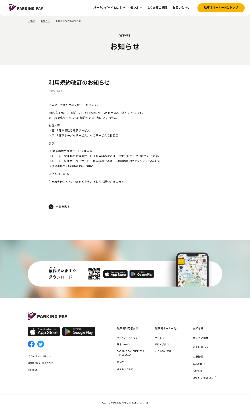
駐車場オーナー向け (167, 328)
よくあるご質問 (125, 369)
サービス (159, 338)
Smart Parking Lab (203, 378)
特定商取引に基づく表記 (40, 363)
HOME (31, 21)
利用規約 (32, 370)
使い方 (120, 362)
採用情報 (197, 371)
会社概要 (197, 364)
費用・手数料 (162, 344)
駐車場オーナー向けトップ (221, 7)
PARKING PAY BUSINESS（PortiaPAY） (130, 353)
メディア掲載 (201, 338)
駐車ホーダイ (124, 344)
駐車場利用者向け (127, 328)
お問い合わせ (201, 347)
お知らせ (45, 21)
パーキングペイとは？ (128, 338)
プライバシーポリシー (39, 356)
